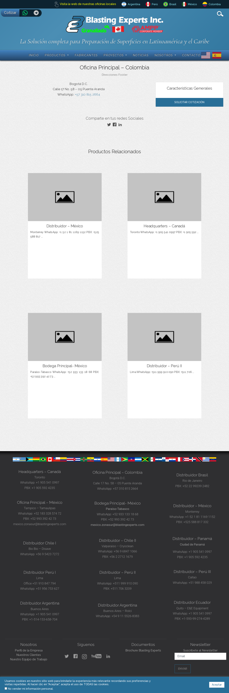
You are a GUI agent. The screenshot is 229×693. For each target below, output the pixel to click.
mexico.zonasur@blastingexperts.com (39, 524)
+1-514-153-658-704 (43, 619)
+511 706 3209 (121, 588)
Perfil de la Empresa (29, 650)
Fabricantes (86, 55)
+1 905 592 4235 (43, 488)
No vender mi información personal (30, 688)
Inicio (34, 55)
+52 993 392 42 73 (43, 518)
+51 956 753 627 (47, 588)
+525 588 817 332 (195, 522)
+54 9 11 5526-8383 (125, 616)
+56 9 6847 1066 (125, 551)
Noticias (140, 55)
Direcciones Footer (115, 74)
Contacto (191, 55)
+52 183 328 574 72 (47, 513)
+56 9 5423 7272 (47, 554)
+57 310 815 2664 (87, 94)
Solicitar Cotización (189, 102)
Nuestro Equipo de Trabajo (28, 659)
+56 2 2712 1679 (121, 557)
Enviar (182, 668)
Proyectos (114, 55)
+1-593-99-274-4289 (196, 618)
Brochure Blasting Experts (143, 650)
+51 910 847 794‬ (44, 583)
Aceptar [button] (217, 684)
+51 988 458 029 (200, 582)
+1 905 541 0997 (47, 482)
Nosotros (164, 55)
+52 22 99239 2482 (196, 486)
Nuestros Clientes (28, 655)
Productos (55, 55)
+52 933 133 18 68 (125, 514)
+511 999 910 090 (125, 583)
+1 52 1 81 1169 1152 (199, 517)
